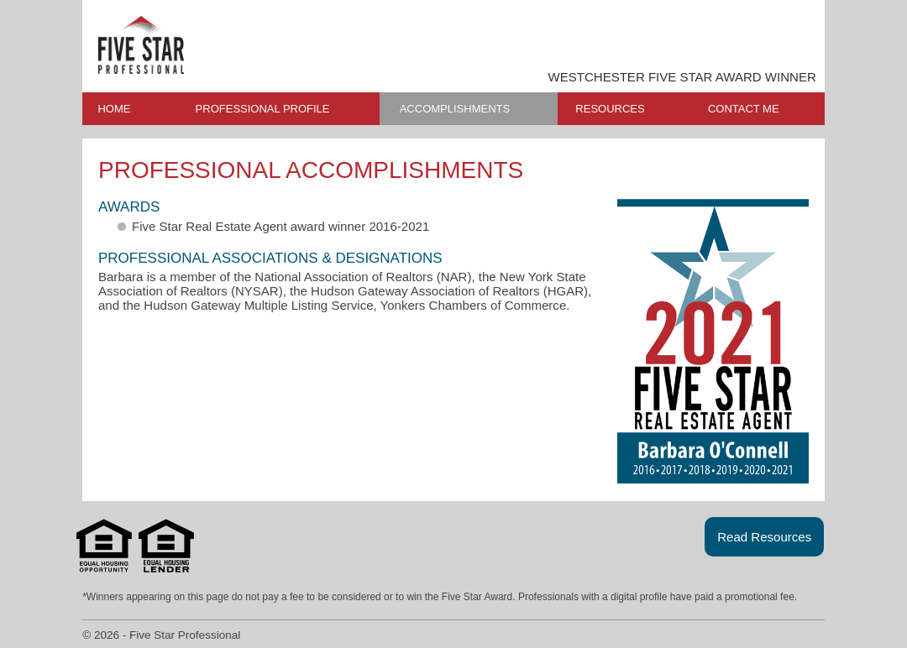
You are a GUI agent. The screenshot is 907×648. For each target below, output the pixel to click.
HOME (113, 108)
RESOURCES (609, 108)
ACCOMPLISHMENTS (455, 108)
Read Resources (764, 537)
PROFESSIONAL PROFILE (263, 108)
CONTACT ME (743, 108)
